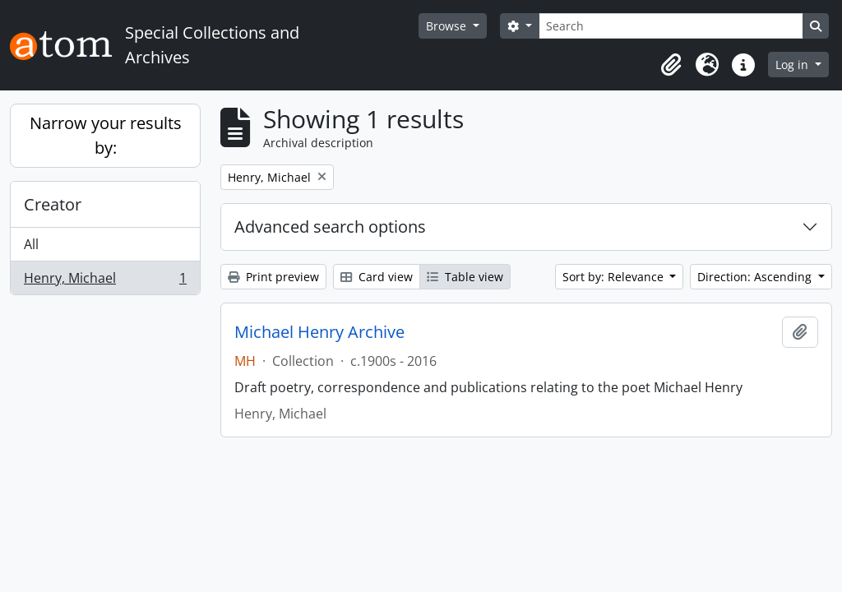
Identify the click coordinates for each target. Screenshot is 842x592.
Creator (52, 204)
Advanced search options (330, 226)
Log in (793, 64)
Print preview (273, 276)
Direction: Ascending (756, 276)
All (31, 244)
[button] (671, 65)
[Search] (671, 26)
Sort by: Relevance (614, 276)
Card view (376, 276)
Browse (448, 26)
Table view (465, 276)
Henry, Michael (105, 281)
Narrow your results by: (106, 135)
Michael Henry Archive (319, 332)
